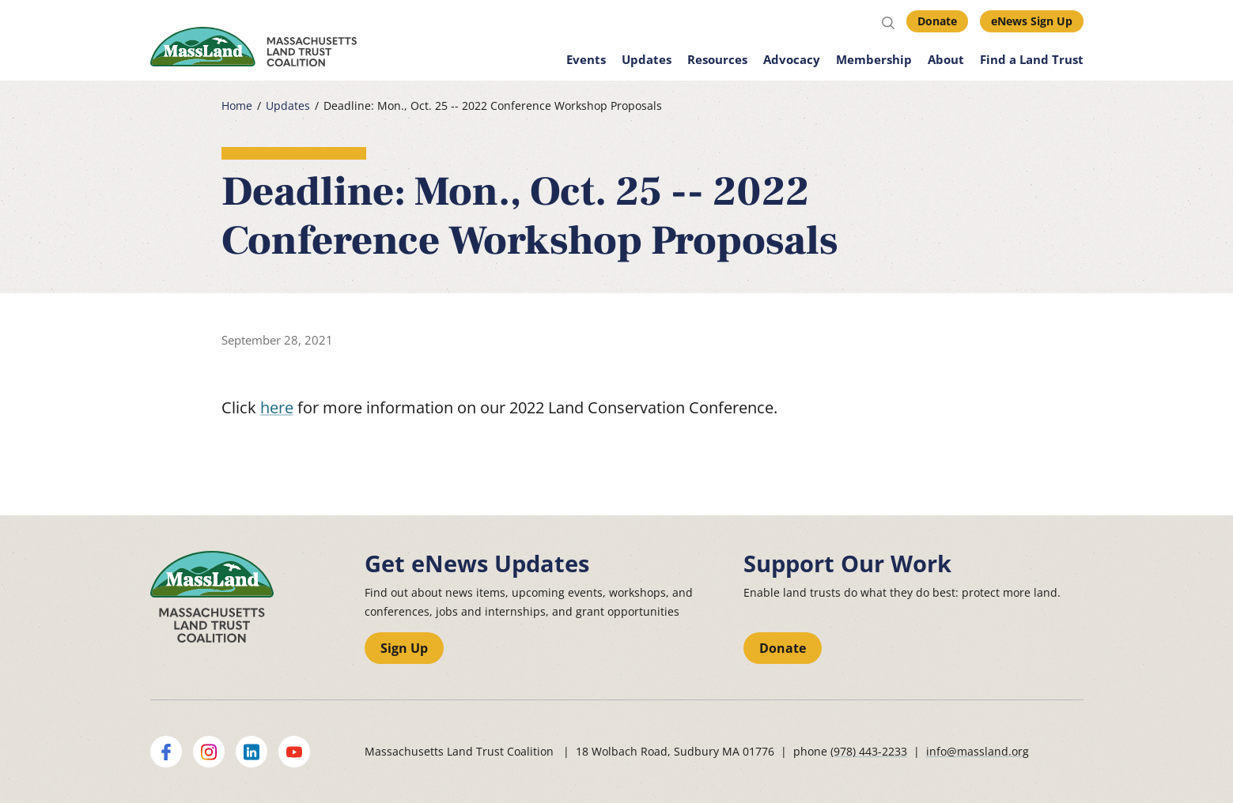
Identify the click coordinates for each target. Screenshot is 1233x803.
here (276, 407)
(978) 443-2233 (868, 751)
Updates (646, 59)
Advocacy (791, 59)
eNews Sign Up (1031, 20)
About (946, 59)
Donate (937, 20)
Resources (717, 59)
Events (586, 59)
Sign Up (404, 648)
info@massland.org (977, 751)
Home (236, 105)
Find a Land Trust (1032, 59)
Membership (874, 59)
